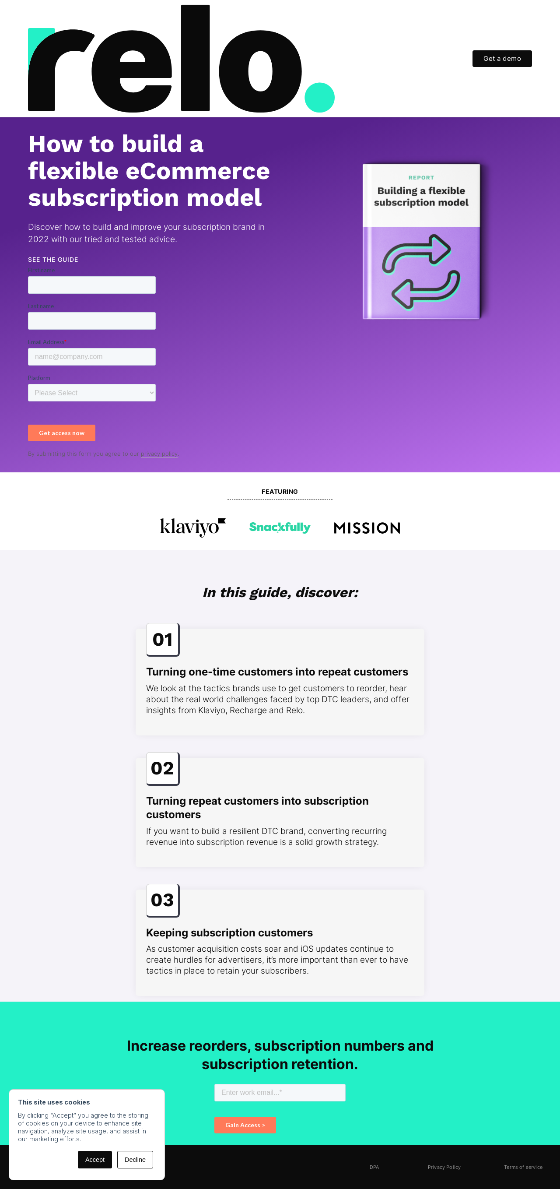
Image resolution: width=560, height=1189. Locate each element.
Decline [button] (135, 1159)
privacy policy (159, 453)
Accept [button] (95, 1159)
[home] (181, 58)
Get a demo (502, 59)
